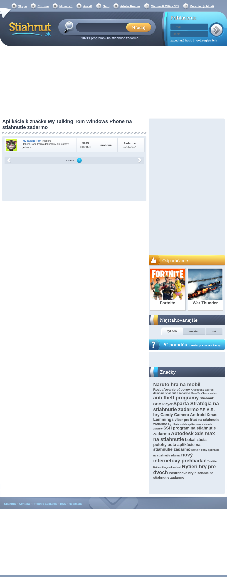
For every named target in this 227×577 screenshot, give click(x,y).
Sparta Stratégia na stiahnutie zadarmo (186, 406)
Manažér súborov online (204, 393)
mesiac (194, 331)
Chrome (43, 6)
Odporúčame (175, 260)
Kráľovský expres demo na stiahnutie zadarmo (183, 391)
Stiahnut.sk (29, 29)
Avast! (87, 6)
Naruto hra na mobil (176, 384)
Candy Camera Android (183, 414)
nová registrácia (206, 40)
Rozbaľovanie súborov (171, 389)
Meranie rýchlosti (202, 6)
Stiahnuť (10, 503)
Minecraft (65, 6)
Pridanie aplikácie (44, 503)
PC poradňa (191, 344)
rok (214, 331)
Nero (106, 6)
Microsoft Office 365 (165, 6)
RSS (63, 503)
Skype (22, 6)
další (140, 160)
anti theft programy (176, 397)
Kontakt (24, 503)
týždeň (172, 331)
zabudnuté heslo (181, 40)
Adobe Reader (130, 6)
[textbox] (102, 27)
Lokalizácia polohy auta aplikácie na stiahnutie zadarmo (180, 444)
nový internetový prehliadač (180, 457)
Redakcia (75, 503)
